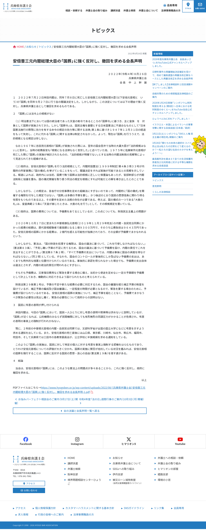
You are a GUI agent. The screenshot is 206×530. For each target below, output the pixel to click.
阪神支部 (73, 475)
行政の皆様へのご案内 (51, 515)
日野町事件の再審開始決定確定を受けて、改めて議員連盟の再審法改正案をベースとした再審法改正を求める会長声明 (172, 76)
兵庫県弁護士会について (127, 464)
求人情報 (23, 515)
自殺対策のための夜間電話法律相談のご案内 (172, 96)
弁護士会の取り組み (93, 10)
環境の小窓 (164, 481)
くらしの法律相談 (161, 192)
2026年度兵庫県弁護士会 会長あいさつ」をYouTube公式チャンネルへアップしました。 (172, 64)
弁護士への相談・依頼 (170, 459)
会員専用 (179, 509)
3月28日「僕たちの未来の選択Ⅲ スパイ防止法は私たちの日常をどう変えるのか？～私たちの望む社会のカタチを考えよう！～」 (172, 149)
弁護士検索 (126, 10)
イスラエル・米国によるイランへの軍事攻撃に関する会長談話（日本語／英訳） (172, 127)
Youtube (180, 442)
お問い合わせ (29, 491)
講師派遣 (112, 10)
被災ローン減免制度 (130, 482)
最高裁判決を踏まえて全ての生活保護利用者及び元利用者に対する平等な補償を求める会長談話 (172, 163)
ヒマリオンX (129, 442)
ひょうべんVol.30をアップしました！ (171, 119)
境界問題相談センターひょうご (84, 482)
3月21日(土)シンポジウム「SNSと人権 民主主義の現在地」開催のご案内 (172, 136)
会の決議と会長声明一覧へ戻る (80, 412)
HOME (71, 459)
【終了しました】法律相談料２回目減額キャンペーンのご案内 (172, 87)
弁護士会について (144, 10)
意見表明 (156, 187)
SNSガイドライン (134, 509)
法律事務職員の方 (167, 10)
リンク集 (159, 509)
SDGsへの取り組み (123, 470)
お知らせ (118, 459)
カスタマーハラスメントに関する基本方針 (89, 509)
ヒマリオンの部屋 (168, 470)
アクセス (29, 484)
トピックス (158, 181)
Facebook (26, 442)
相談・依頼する (70, 10)
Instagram (77, 442)
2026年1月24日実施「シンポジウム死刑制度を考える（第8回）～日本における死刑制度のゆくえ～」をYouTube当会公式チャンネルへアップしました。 (172, 109)
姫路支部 (163, 475)
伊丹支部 (118, 475)
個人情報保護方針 (45, 509)
